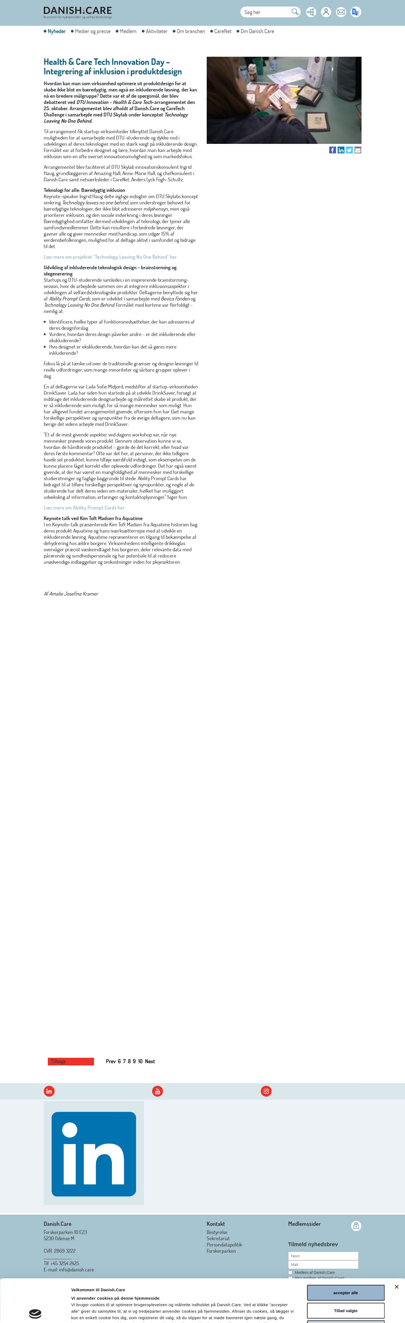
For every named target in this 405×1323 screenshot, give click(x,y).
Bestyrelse (217, 1232)
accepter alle (346, 1249)
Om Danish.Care (257, 31)
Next (150, 1061)
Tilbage (58, 1061)
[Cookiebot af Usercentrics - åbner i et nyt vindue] (35, 1312)
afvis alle (345, 1285)
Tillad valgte (345, 1267)
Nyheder (57, 31)
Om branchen (191, 31)
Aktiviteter (157, 31)
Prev (111, 1061)
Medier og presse (93, 31)
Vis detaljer (292, 1312)
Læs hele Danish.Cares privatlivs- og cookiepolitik (186, 1287)
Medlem (128, 31)
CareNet (222, 31)
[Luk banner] (396, 1244)
